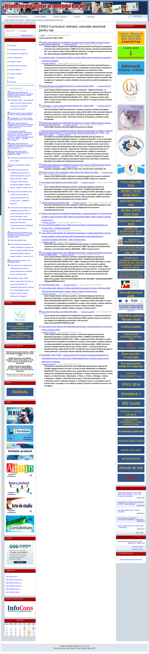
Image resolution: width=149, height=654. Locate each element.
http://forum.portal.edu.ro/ (14, 580)
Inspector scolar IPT (70, 44)
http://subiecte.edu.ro (13, 592)
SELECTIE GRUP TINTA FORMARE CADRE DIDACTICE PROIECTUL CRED (70, 172)
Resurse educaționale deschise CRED (55, 203)
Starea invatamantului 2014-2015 (131, 559)
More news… (140, 532)
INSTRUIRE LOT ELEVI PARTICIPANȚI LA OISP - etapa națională (131, 503)
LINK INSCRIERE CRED (51, 285)
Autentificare (138, 16)
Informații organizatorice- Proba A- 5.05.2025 (129, 511)
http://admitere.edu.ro (13, 589)
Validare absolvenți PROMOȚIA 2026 (130, 541)
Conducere (28, 13)
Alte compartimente (99, 13)
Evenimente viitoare (125, 537)
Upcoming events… (138, 549)
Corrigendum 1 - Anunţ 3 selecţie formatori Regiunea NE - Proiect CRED (68, 106)
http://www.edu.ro (11, 576)
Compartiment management (74, 13)
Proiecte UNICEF (40, 17)
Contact (77, 17)
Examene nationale (60, 17)
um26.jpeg (90, 17)
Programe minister (119, 13)
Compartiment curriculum (48, 13)
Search (8, 26)
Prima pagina (12, 13)
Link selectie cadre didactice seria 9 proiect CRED (60, 182)
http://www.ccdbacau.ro (13, 583)
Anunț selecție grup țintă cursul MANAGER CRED (59, 312)
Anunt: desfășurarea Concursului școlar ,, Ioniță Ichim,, (130, 526)
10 (33, 628)
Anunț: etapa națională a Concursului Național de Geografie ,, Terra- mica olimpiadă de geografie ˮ (130, 494)
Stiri (119, 488)
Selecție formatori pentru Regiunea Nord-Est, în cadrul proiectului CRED (68, 86)
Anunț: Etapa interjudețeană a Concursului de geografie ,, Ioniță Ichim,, (131, 518)
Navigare (9, 40)
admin (43, 35)
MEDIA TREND (84, 646)
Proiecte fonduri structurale (17, 17)
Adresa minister (20, 320)
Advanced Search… (27, 35)
